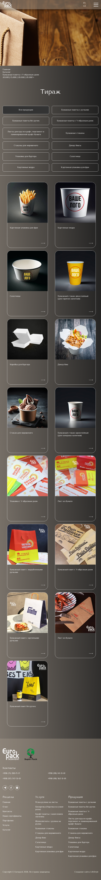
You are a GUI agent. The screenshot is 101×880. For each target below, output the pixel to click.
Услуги (6, 825)
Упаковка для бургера (25, 156)
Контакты (7, 811)
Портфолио (8, 820)
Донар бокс (40, 838)
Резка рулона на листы (46, 802)
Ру (84, 3)
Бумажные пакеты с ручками (75, 110)
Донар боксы (75, 145)
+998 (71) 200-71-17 (11, 773)
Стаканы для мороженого (26, 145)
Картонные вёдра (43, 847)
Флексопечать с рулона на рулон (48, 823)
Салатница (75, 156)
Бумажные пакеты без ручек (26, 121)
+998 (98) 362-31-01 (57, 778)
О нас (5, 807)
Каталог (7, 830)
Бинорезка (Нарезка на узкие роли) (49, 808)
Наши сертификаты (12, 816)
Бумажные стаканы (75, 133)
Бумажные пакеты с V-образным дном (75, 121)
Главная (6, 802)
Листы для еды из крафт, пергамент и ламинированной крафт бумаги (26, 133)
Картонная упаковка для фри (75, 167)
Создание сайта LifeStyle (86, 872)
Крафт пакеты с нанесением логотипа (49, 815)
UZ (84, 6)
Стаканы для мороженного (48, 833)
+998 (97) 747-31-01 (12, 778)
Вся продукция (26, 110)
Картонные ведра (25, 167)
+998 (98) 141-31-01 (56, 773)
